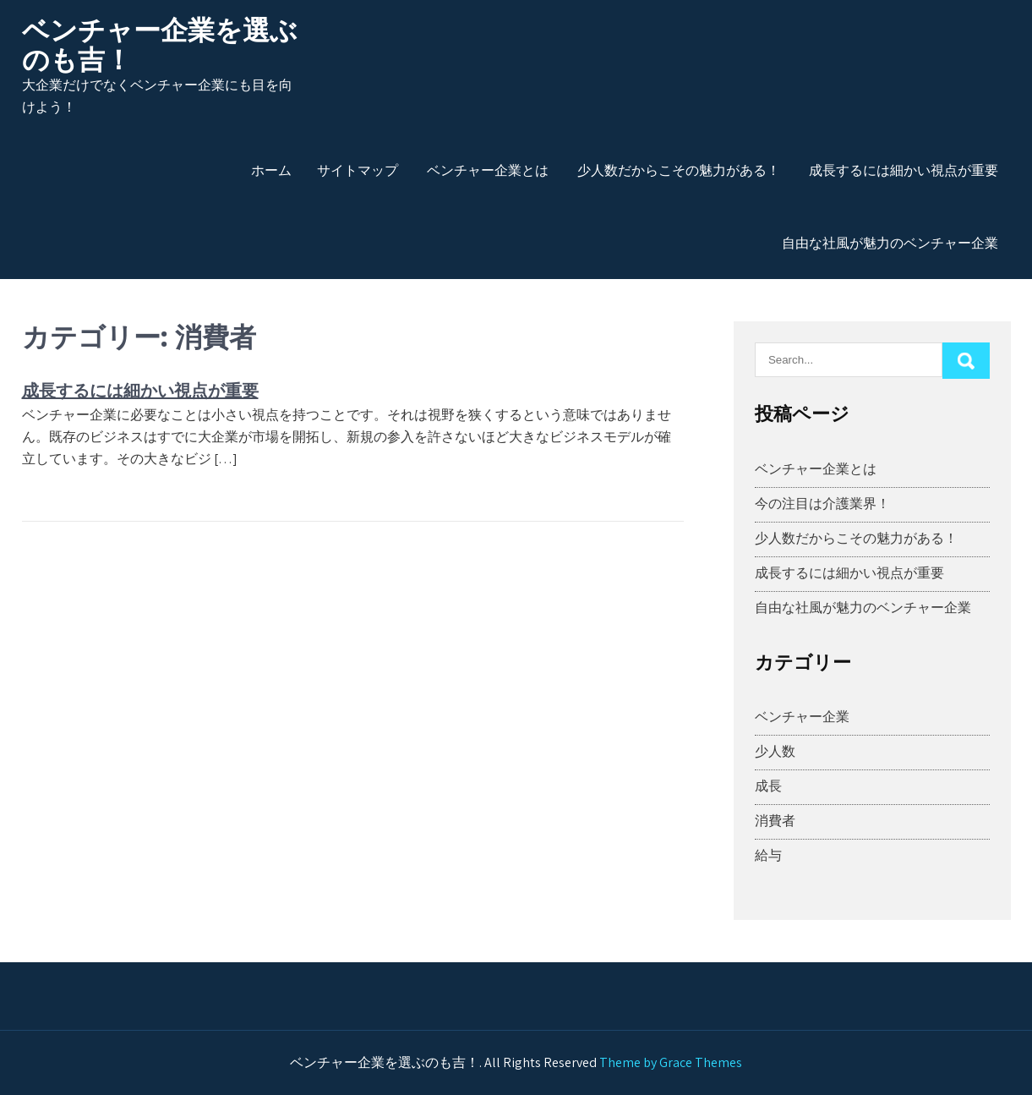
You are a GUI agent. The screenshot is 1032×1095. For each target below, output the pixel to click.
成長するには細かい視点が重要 (903, 170)
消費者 (775, 820)
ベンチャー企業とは (488, 170)
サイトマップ (357, 170)
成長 (768, 786)
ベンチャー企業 (802, 716)
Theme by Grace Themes (670, 1062)
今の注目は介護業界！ (822, 503)
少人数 (775, 751)
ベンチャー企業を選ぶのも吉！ (160, 45)
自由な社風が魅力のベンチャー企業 (890, 242)
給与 (768, 855)
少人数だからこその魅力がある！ (678, 170)
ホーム (271, 170)
